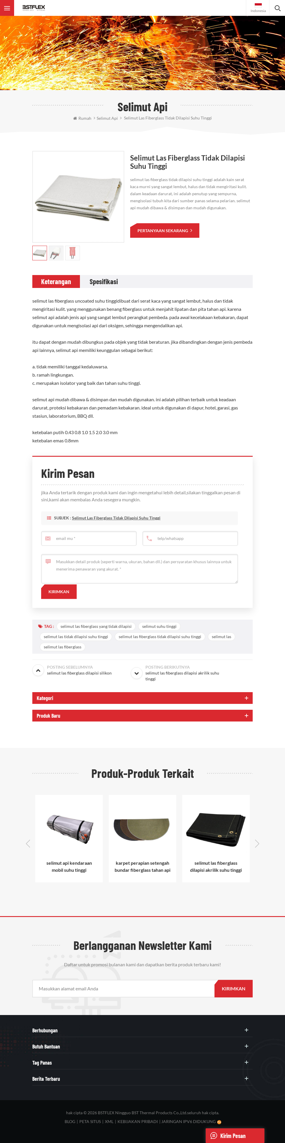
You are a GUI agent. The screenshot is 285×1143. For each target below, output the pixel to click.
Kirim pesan (226, 1135)
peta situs (90, 1121)
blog (70, 1121)
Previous (28, 843)
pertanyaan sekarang (163, 230)
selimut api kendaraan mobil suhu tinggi (69, 866)
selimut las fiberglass (62, 646)
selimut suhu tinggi (159, 626)
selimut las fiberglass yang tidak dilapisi (96, 626)
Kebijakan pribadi (138, 1121)
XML (109, 1121)
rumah (82, 118)
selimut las (221, 636)
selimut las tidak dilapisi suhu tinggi (76, 636)
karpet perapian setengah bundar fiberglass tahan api (142, 866)
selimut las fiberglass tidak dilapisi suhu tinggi (116, 529)
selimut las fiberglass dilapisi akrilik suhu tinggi (216, 866)
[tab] (56, 281)
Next (257, 843)
